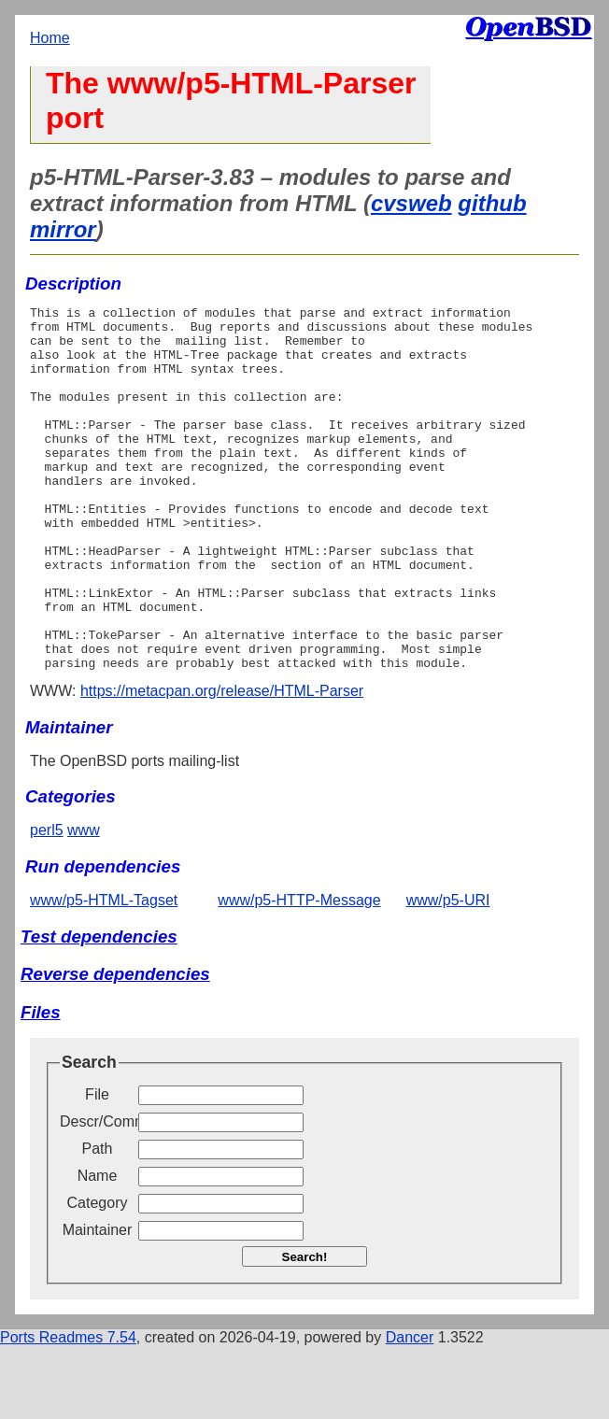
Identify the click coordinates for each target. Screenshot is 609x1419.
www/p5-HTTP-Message (299, 973)
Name (98, 1248)
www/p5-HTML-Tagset (103, 973)
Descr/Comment (97, 1194)
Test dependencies (99, 1009)
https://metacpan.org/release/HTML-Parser (221, 764)
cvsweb (411, 203)
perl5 (47, 903)
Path (97, 1221)
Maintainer (98, 1303)
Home (50, 38)
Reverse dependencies (115, 1047)
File (97, 1167)
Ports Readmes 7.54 (68, 1410)
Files (41, 1085)
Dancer (410, 1410)
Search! (305, 1330)
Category (97, 1276)
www (83, 903)
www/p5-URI (448, 973)
